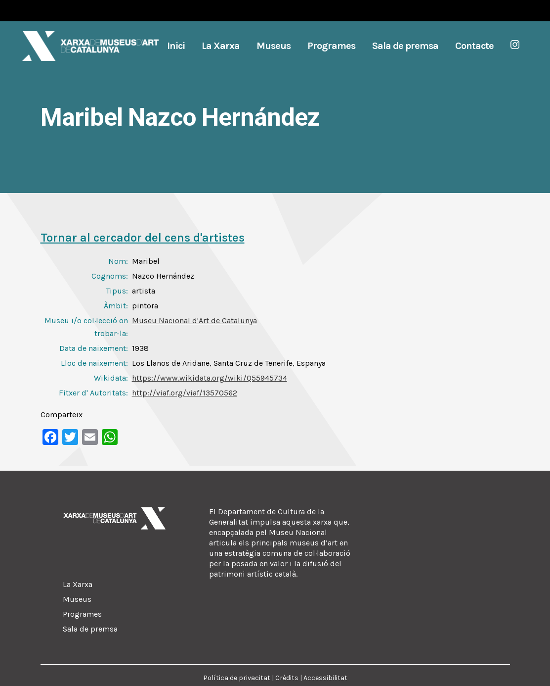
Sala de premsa (90, 629)
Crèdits (286, 678)
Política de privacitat (236, 678)
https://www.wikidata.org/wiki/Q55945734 (209, 378)
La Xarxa (77, 584)
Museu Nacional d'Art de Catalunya (194, 320)
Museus (77, 599)
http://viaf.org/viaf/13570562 (184, 392)
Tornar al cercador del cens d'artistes (143, 238)
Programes (82, 614)
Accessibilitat (325, 678)
